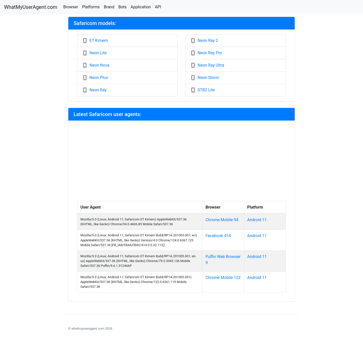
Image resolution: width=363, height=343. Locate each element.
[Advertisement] (181, 163)
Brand (109, 7)
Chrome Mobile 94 (221, 219)
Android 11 (257, 219)
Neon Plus (98, 77)
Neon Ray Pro (210, 52)
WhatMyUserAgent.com (30, 7)
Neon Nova (99, 65)
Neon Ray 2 (208, 40)
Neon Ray (98, 90)
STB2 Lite (206, 90)
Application (141, 7)
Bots (122, 7)
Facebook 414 (218, 235)
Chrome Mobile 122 (222, 277)
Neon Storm (208, 77)
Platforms (91, 7)
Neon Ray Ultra (211, 65)
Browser (70, 7)
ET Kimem (98, 40)
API (158, 7)
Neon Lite (98, 52)
